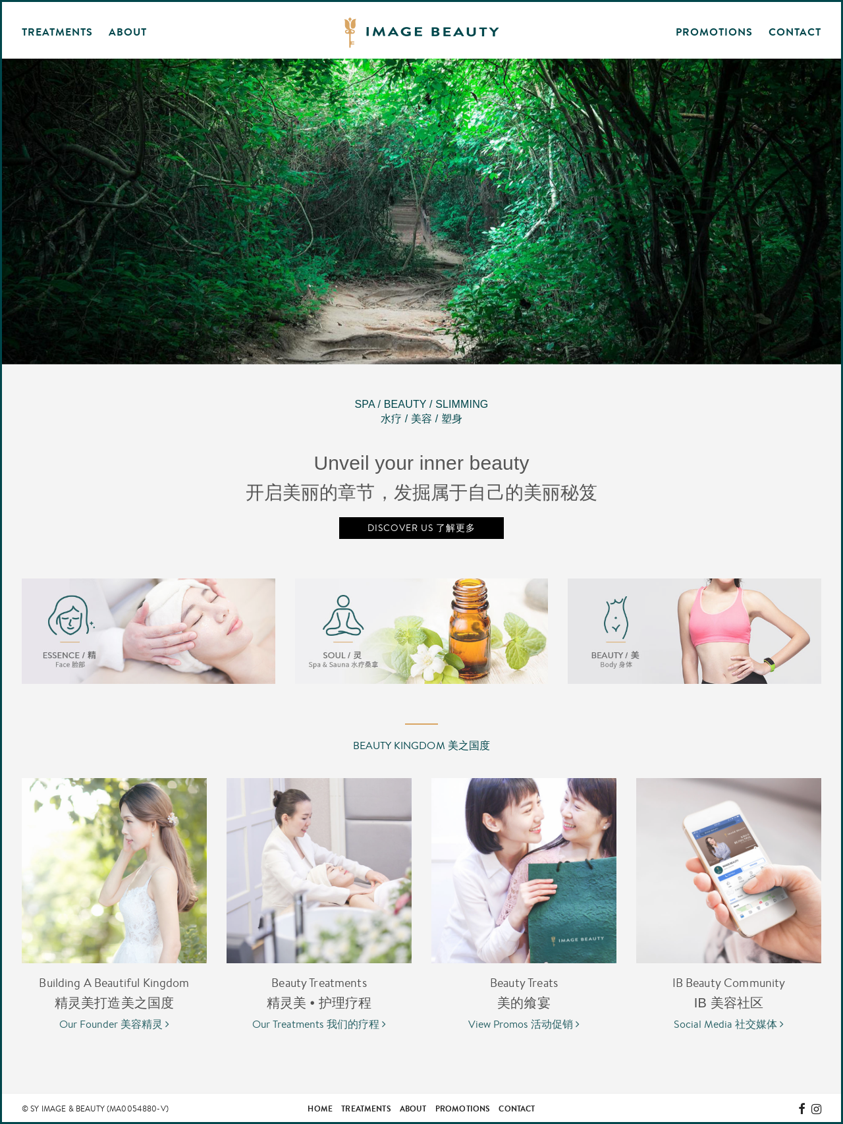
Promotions (714, 31)
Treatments (366, 1108)
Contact (795, 31)
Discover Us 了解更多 (421, 528)
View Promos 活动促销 (524, 1024)
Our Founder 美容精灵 (114, 1024)
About (413, 1108)
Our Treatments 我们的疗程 (319, 1024)
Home (320, 1108)
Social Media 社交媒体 (729, 1024)
